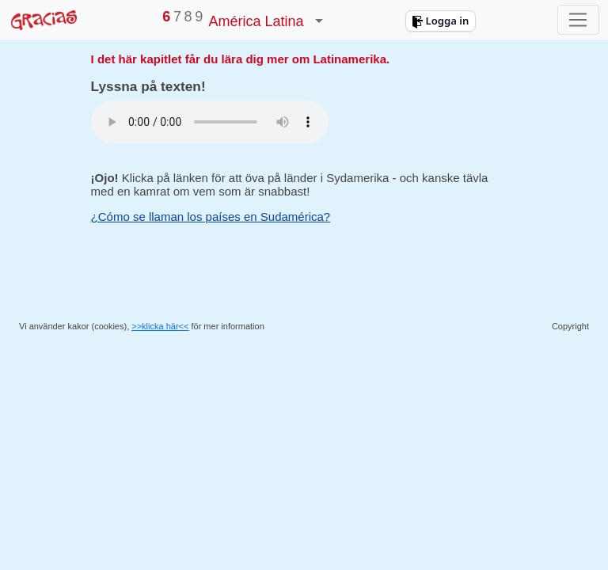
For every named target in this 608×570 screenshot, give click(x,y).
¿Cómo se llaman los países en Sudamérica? (211, 216)
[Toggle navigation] (578, 20)
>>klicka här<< (159, 326)
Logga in (440, 20)
